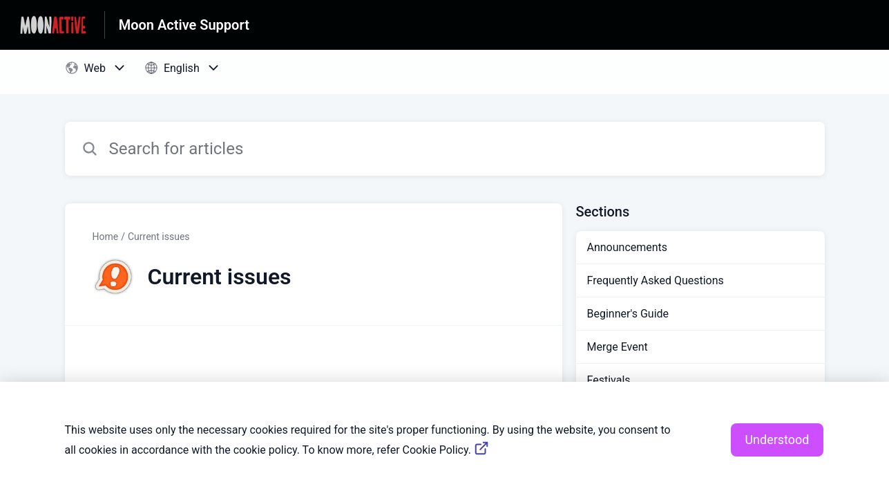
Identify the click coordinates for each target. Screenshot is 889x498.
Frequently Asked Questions (655, 280)
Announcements (627, 247)
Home (106, 236)
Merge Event (617, 346)
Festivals (609, 380)
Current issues (159, 236)
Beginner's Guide (628, 313)
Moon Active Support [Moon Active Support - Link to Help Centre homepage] (184, 25)
